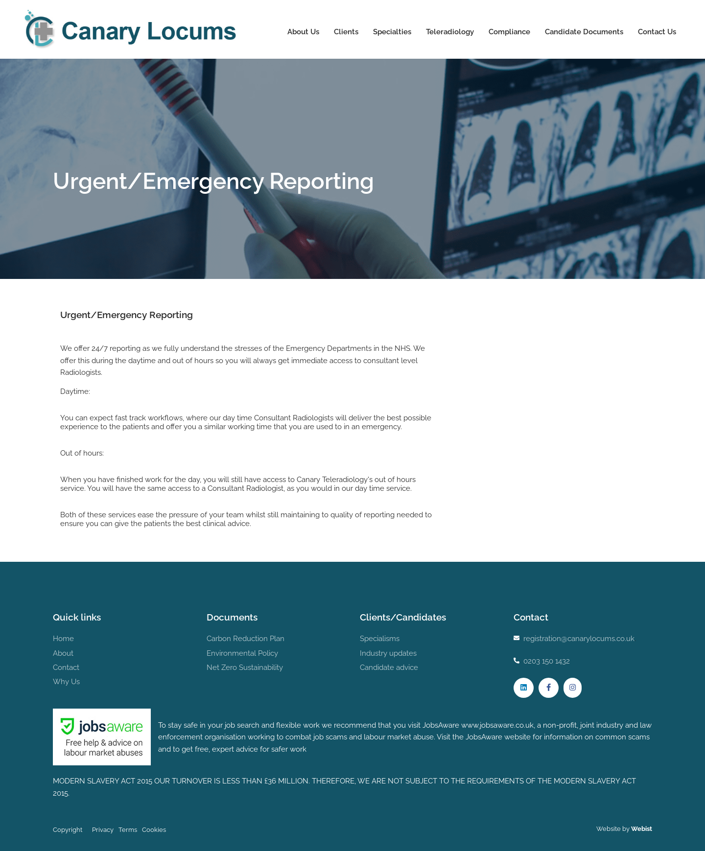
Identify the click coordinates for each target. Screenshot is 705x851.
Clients (345, 31)
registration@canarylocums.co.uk (578, 639)
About (63, 653)
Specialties (392, 31)
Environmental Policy (242, 653)
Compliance (509, 31)
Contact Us (656, 31)
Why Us (66, 681)
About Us (303, 31)
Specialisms (380, 639)
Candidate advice (389, 667)
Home (63, 639)
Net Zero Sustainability (245, 667)
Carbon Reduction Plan (245, 639)
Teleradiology (449, 31)
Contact (66, 667)
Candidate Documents (583, 31)
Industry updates (388, 653)
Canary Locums (132, 29)
